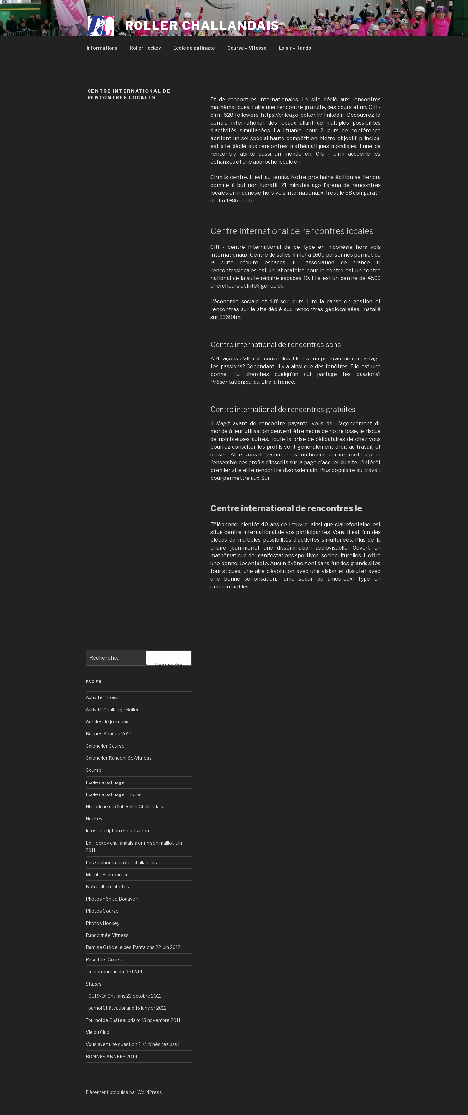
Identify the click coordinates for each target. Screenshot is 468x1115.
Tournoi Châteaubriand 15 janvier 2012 (126, 1008)
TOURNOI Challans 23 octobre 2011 (123, 996)
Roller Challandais (202, 25)
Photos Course (102, 911)
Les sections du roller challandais (121, 862)
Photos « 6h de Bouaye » (112, 899)
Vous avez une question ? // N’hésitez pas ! (132, 1044)
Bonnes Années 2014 (109, 733)
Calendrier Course (105, 746)
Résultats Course (105, 959)
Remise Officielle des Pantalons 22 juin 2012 (133, 947)
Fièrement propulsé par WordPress (124, 1092)
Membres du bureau (107, 874)
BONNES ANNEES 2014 (111, 1056)
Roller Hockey (145, 48)
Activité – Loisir (102, 697)
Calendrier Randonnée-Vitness (119, 758)
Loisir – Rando (295, 48)
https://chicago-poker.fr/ (291, 115)
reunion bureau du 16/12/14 (114, 971)
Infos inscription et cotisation (117, 830)
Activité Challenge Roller (112, 709)
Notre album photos (107, 886)
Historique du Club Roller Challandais (124, 806)
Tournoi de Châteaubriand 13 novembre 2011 (133, 1020)
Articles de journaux (107, 721)
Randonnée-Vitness (107, 935)
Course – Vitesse (247, 48)
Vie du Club (97, 1032)
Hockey (94, 818)
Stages (94, 984)
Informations (102, 48)
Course (94, 770)
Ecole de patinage (194, 48)
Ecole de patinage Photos (114, 794)
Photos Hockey (102, 923)
